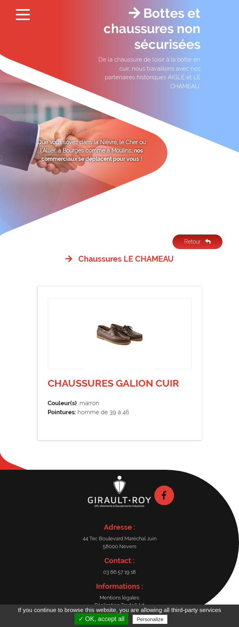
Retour (197, 241)
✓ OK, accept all (101, 619)
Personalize (150, 619)
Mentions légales (119, 598)
